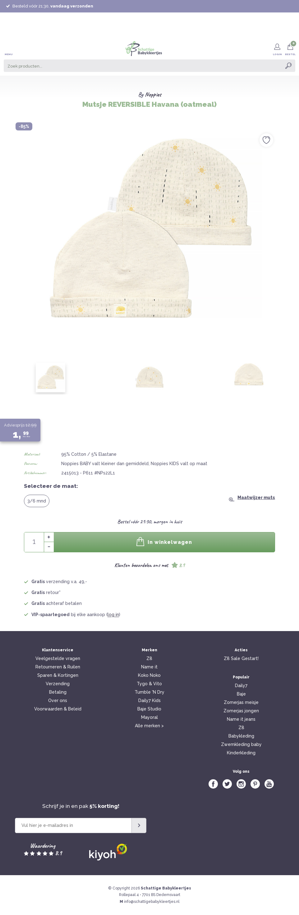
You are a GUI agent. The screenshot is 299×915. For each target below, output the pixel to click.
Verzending (58, 683)
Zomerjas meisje (241, 702)
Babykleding (241, 735)
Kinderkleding (241, 752)
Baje (241, 693)
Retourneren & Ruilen (57, 666)
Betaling (58, 692)
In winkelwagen (164, 541)
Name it (149, 666)
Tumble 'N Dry (149, 692)
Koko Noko (149, 675)
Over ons (57, 700)
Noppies (153, 94)
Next (284, 215)
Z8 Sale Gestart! (241, 658)
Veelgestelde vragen (57, 658)
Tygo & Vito (149, 683)
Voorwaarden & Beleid (57, 708)
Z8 (149, 658)
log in (113, 614)
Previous (14, 215)
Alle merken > (149, 725)
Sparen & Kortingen (57, 675)
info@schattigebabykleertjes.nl (151, 901)
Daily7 (241, 685)
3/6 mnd (36, 500)
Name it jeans (241, 719)
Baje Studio (149, 708)
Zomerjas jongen (241, 710)
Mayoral (149, 717)
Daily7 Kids (149, 700)
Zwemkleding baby (241, 744)
